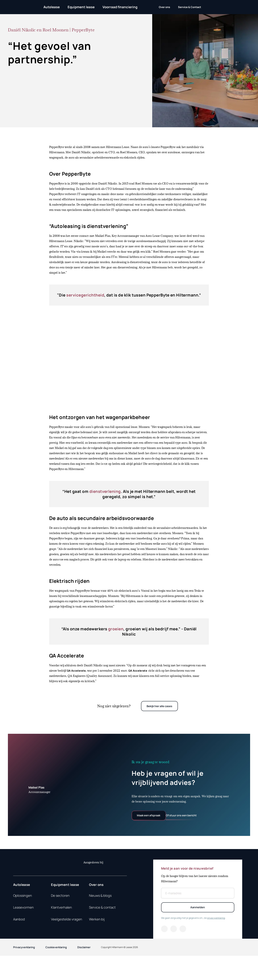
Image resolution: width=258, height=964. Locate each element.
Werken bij (97, 923)
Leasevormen (23, 912)
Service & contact (102, 912)
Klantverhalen (61, 912)
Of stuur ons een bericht (197, 818)
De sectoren (60, 900)
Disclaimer (83, 955)
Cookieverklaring (56, 955)
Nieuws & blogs (100, 900)
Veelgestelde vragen (66, 923)
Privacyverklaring (24, 955)
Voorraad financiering (120, 7)
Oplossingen (22, 900)
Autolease (51, 7)
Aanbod (19, 923)
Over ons (96, 889)
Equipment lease (81, 7)
